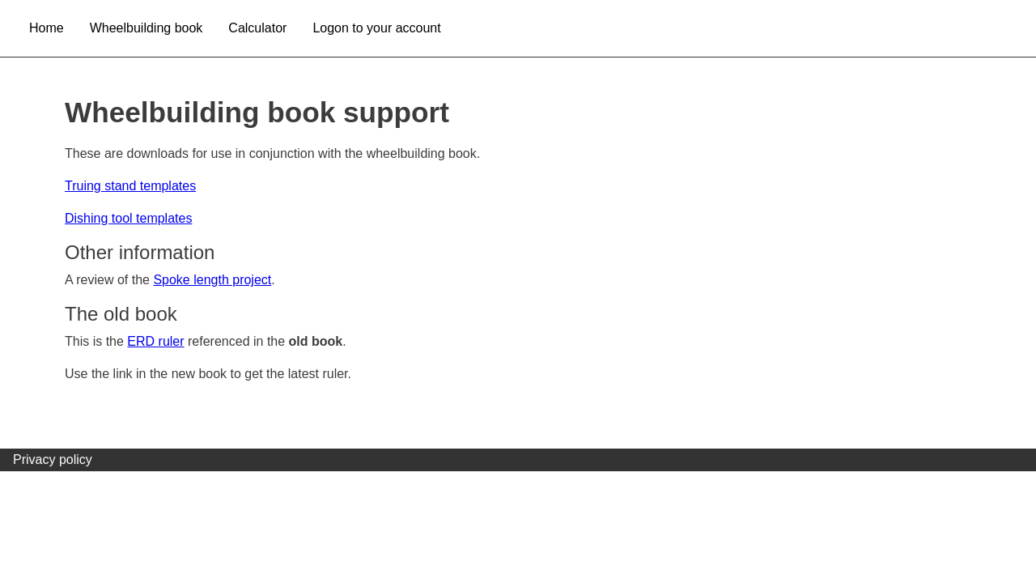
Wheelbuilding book (146, 28)
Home (46, 28)
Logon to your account (376, 28)
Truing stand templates (130, 186)
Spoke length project (212, 280)
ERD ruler (155, 341)
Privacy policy (52, 459)
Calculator (257, 28)
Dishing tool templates (128, 218)
